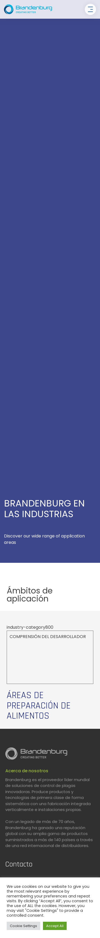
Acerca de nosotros (26, 771)
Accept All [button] (54, 925)
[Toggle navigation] (90, 9)
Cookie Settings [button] (23, 925)
